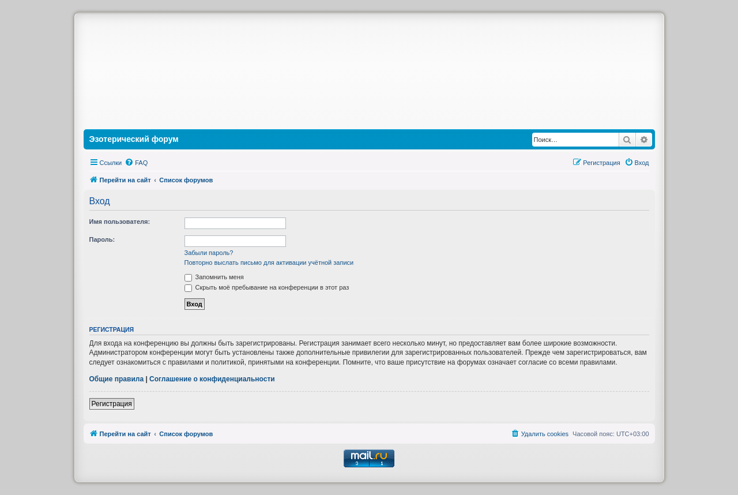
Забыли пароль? (209, 252)
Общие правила (116, 379)
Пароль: (102, 239)
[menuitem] (136, 163)
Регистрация (112, 404)
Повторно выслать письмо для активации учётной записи (269, 262)
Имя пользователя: (119, 221)
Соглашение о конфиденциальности (212, 379)
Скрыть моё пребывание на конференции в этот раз (266, 287)
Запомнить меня (214, 276)
